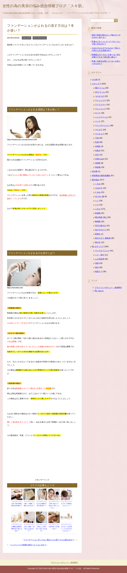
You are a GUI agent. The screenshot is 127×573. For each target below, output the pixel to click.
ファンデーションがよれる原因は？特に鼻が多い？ (41, 504)
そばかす (98, 188)
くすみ (97, 184)
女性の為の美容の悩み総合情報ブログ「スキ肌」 (48, 6)
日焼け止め (99, 159)
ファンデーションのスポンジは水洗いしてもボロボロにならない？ (66, 528)
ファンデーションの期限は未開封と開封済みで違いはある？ (16, 528)
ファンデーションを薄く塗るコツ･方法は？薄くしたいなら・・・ (54, 505)
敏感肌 (97, 222)
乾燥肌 (97, 214)
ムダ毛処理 (99, 259)
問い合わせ (99, 291)
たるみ (97, 193)
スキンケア (26, 38)
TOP (26, 13)
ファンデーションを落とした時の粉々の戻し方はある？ (41, 528)
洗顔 (97, 264)
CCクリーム (100, 93)
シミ (97, 201)
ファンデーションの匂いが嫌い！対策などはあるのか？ (29, 528)
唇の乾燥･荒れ (101, 218)
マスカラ (98, 130)
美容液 (97, 168)
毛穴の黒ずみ (100, 226)
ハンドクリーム (101, 118)
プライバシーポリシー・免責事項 (108, 288)
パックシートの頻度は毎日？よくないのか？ (28, 545)
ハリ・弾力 (99, 255)
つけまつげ (99, 97)
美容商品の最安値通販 (101, 176)
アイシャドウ (100, 101)
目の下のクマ (100, 230)
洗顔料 (97, 163)
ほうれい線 (99, 197)
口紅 (97, 155)
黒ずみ (97, 243)
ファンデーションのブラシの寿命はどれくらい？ (66, 504)
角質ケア (98, 272)
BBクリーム (100, 88)
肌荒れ (97, 234)
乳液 (97, 143)
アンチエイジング (102, 251)
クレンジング (100, 109)
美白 (97, 268)
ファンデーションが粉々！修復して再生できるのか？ (29, 504)
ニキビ (97, 209)
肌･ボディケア (98, 247)
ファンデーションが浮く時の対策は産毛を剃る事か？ (16, 504)
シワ (97, 205)
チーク (97, 113)
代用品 (97, 147)
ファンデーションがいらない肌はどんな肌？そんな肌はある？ (48, 540)
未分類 (94, 172)
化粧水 (97, 151)
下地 (97, 138)
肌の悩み (95, 180)
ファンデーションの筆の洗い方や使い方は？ (54, 527)
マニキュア (99, 134)
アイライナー (100, 105)
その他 (94, 80)
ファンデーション (39, 38)
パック (97, 122)
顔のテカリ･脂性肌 (102, 239)
